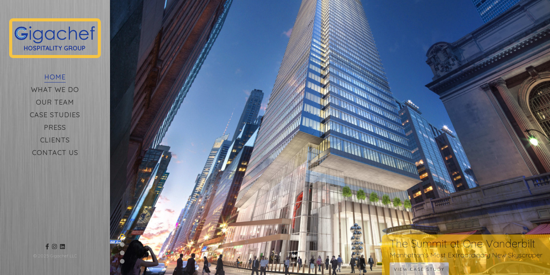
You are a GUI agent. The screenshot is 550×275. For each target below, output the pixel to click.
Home (55, 77)
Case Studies (55, 114)
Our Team (55, 102)
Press (55, 127)
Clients (55, 140)
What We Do (55, 89)
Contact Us (55, 152)
